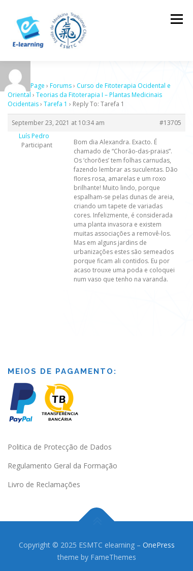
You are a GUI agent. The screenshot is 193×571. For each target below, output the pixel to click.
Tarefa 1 (56, 97)
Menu (176, 19)
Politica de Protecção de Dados (60, 440)
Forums (61, 79)
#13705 (170, 116)
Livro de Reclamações (44, 478)
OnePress (159, 538)
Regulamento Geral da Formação (62, 459)
